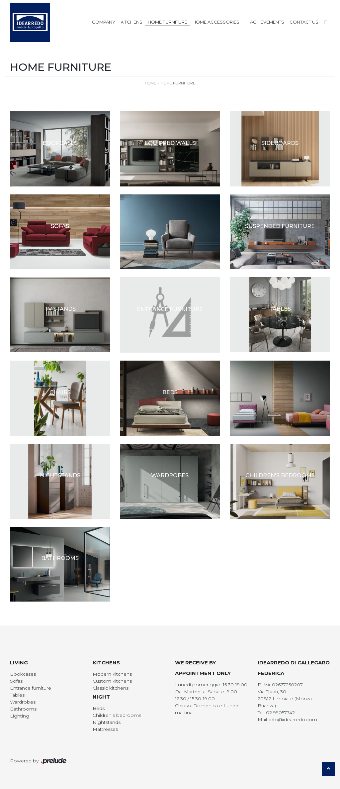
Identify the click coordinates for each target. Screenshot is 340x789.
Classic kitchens (110, 688)
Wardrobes (23, 702)
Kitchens (131, 22)
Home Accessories (216, 22)
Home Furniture (167, 22)
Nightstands (107, 722)
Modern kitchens (112, 674)
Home (150, 83)
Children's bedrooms (117, 715)
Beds (99, 708)
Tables (17, 695)
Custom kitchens (112, 681)
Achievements (267, 22)
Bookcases (23, 674)
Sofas (16, 681)
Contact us (304, 22)
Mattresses (105, 729)
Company (103, 22)
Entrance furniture (30, 688)
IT (325, 22)
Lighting (19, 716)
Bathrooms (23, 709)
